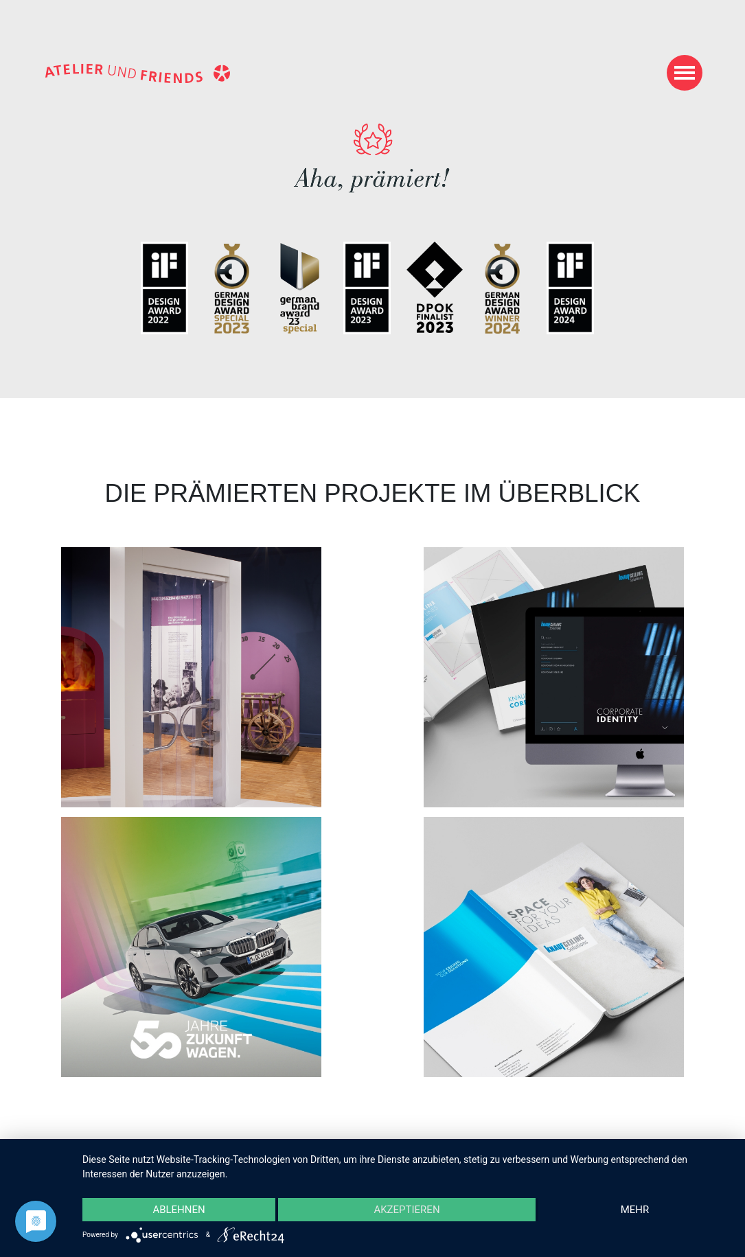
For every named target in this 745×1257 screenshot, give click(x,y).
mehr (635, 1209)
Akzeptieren (406, 1209)
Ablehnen (178, 1209)
